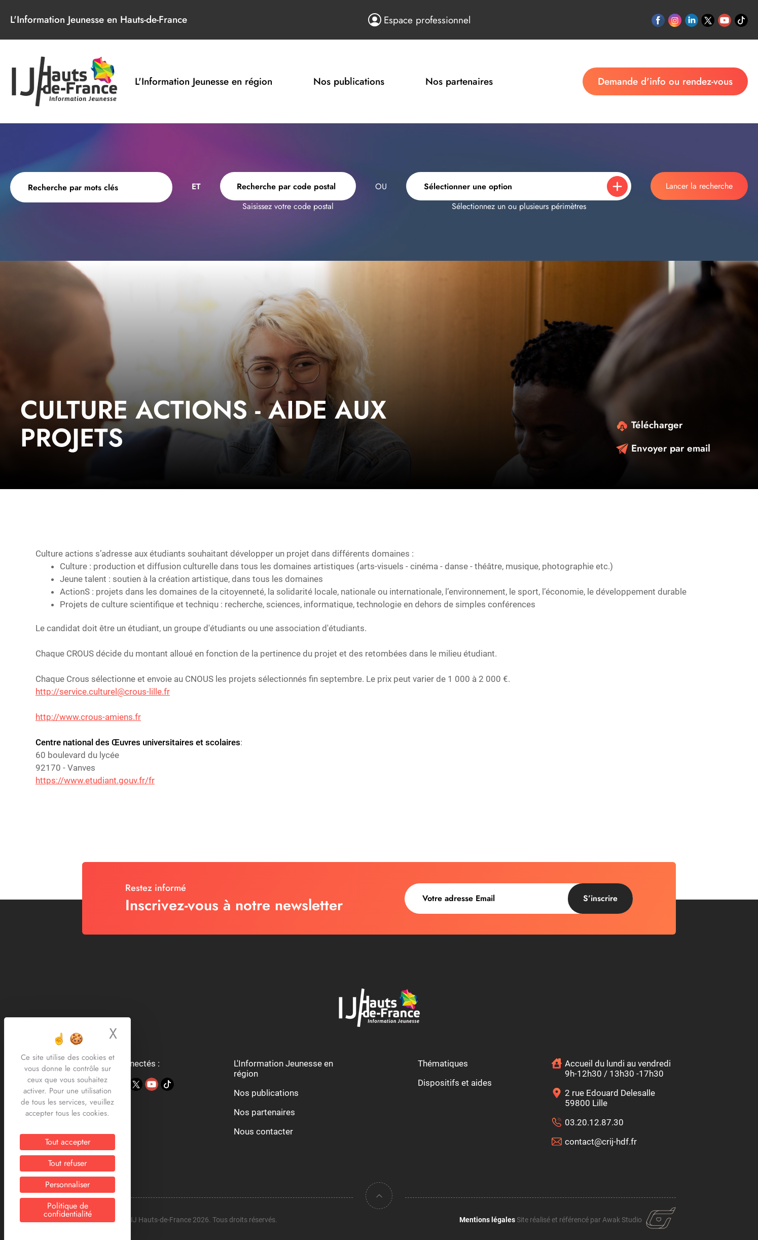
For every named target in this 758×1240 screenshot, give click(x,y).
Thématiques (443, 1063)
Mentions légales (487, 1220)
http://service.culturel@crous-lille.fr (102, 691)
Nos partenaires (459, 81)
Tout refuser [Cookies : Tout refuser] (67, 1163)
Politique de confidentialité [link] (68, 1210)
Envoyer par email (663, 448)
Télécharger (649, 425)
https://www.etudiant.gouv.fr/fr (95, 780)
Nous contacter (263, 1131)
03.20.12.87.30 (594, 1122)
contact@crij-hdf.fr (601, 1141)
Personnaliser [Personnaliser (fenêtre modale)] (67, 1184)
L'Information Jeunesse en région (203, 81)
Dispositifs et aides (455, 1083)
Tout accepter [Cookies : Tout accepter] (67, 1142)
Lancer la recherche (699, 186)
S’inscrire (600, 898)
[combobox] (288, 186)
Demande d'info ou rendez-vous (665, 81)
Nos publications (348, 81)
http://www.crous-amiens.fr (88, 717)
